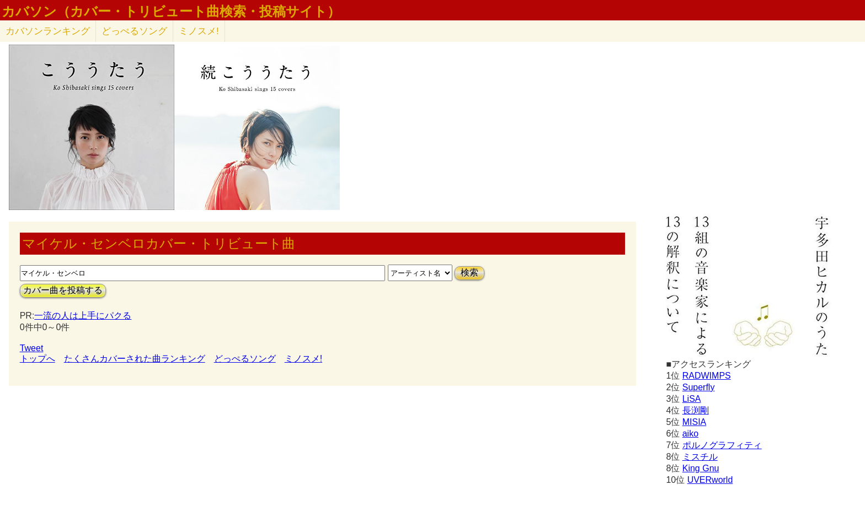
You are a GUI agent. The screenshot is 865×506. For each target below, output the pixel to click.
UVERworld (710, 480)
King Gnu (700, 468)
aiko (690, 433)
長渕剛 (695, 410)
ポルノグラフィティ (722, 445)
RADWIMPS (706, 375)
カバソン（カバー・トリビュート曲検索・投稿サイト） (171, 11)
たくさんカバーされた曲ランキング (134, 358)
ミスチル (700, 456)
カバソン (48, 31)
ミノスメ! (199, 31)
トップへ (37, 358)
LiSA (691, 398)
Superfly (698, 387)
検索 (469, 272)
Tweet (32, 348)
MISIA (694, 422)
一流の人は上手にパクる (82, 315)
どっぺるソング (134, 31)
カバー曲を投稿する (63, 290)
